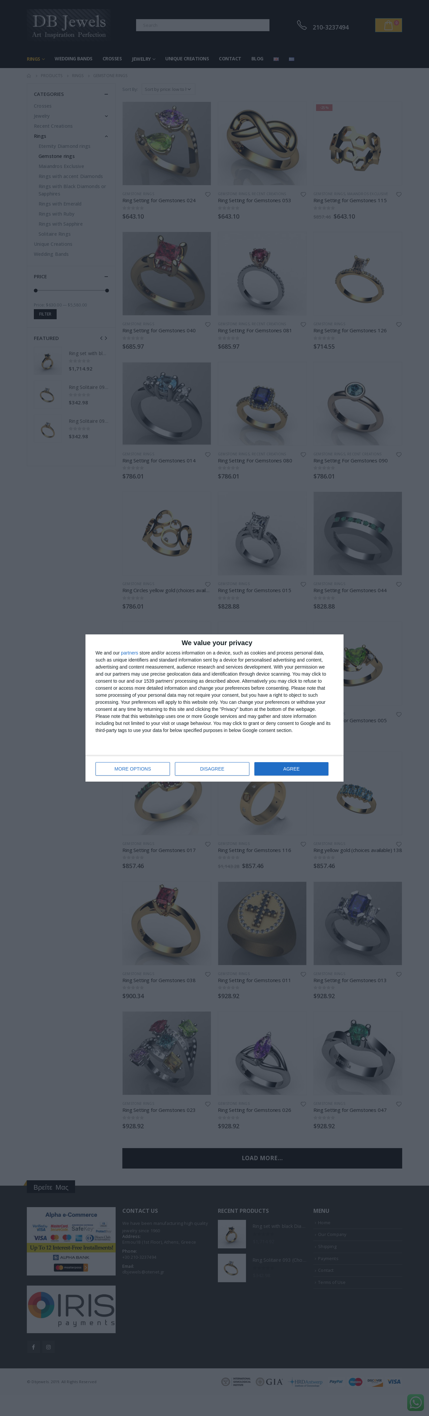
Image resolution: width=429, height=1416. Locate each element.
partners (129, 652)
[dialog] (214, 708)
